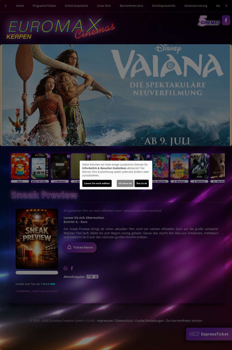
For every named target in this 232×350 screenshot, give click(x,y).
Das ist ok (141, 183)
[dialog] (116, 175)
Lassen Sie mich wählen (97, 183)
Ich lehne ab (125, 183)
